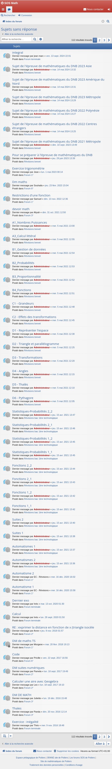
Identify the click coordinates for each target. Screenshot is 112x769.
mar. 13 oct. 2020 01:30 (52, 604)
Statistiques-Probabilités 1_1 (32, 452)
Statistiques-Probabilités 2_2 (32, 411)
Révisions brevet (32, 72)
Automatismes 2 (23, 560)
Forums (10, 10)
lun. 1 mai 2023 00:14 (52, 172)
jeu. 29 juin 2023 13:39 (63, 158)
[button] (109, 40)
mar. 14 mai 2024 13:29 (64, 100)
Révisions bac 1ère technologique (41, 418)
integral (17, 52)
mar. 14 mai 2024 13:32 (64, 69)
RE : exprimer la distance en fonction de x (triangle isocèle (53, 627)
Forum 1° (28, 175)
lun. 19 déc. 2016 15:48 (55, 698)
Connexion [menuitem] (110, 10)
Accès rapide (4, 10)
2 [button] (99, 40)
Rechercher (9, 15)
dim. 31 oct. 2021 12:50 (54, 212)
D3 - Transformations (27, 357)
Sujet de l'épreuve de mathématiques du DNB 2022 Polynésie (55, 110)
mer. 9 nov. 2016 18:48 (52, 725)
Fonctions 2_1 (22, 479)
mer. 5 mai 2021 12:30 (63, 334)
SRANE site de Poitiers (57, 758)
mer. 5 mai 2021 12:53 (63, 266)
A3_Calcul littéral (24, 236)
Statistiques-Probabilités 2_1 (32, 425)
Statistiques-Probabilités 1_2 (32, 438)
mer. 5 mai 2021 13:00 (63, 226)
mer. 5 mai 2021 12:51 (63, 293)
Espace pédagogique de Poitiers (30, 758)
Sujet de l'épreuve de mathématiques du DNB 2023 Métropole (56, 97)
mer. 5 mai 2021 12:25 (63, 347)
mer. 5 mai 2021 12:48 (63, 307)
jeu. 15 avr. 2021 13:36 (63, 563)
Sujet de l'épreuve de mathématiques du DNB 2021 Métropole (56, 141)
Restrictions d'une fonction (31, 195)
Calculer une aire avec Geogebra (35, 681)
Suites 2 (17, 519)
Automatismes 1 (23, 546)
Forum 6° (28, 188)
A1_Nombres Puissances (29, 222)
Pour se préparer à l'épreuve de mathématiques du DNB (52, 155)
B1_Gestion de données (29, 249)
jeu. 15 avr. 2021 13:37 (63, 549)
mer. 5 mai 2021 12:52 (63, 280)
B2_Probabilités (23, 263)
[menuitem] (93, 9)
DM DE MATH (21, 695)
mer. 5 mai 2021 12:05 (63, 401)
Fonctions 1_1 (22, 506)
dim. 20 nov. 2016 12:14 (55, 711)
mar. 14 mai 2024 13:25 (64, 131)
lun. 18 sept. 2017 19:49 (56, 671)
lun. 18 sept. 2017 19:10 (52, 685)
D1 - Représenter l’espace (30, 330)
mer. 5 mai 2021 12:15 (63, 374)
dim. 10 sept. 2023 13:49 (64, 145)
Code (16, 654)
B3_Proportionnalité (26, 276)
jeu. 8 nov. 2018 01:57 (52, 630)
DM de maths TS (23, 641)
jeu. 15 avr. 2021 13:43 (63, 482)
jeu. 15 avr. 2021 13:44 (63, 469)
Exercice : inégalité (25, 722)
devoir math (21, 209)
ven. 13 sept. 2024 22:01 (58, 56)
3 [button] (104, 40)
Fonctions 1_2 (22, 492)
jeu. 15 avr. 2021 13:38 (63, 536)
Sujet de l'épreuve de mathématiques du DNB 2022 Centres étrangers (54, 126)
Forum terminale (32, 59)
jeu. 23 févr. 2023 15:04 (57, 185)
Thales (16, 708)
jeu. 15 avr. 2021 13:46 (63, 428)
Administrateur (42, 69)
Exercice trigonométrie (28, 168)
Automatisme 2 (23, 573)
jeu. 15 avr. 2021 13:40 (63, 523)
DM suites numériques (28, 668)
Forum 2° (28, 634)
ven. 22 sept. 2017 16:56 (55, 658)
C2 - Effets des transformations (34, 317)
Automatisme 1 (23, 587)
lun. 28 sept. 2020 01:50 (53, 617)
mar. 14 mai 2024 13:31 (64, 87)
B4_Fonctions (21, 290)
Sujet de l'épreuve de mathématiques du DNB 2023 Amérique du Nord (58, 81)
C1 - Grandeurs (23, 303)
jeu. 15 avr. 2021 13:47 (63, 415)
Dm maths (19, 182)
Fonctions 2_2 (22, 465)
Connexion (26, 15)
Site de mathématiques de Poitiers (55, 761)
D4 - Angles (20, 371)
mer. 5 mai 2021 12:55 (63, 239)
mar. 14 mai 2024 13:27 (64, 114)
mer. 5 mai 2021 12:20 (63, 361)
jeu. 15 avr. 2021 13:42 (63, 496)
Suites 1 (17, 533)
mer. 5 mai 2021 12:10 (63, 388)
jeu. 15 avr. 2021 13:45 (63, 442)
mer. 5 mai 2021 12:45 (63, 320)
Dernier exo (20, 600)
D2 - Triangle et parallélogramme (35, 344)
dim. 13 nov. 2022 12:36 (56, 199)
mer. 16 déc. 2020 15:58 (63, 590)
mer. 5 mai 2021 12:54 (63, 253)
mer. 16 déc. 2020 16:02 (63, 577)
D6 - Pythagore (22, 398)
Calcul (16, 614)
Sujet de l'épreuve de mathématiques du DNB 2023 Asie (52, 66)
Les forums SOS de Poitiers (82, 758)
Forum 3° (28, 215)
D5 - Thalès (20, 384)
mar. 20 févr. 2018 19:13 (57, 644)
